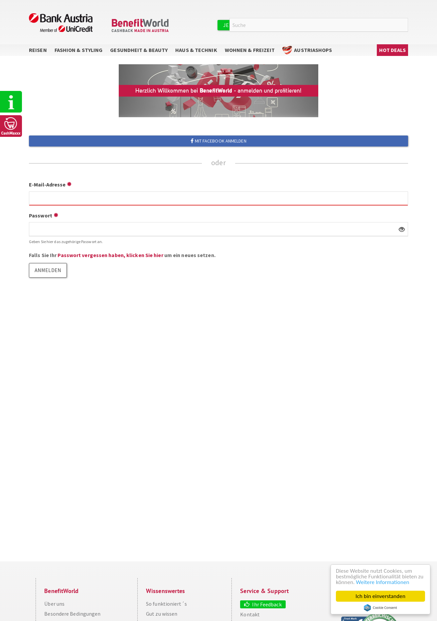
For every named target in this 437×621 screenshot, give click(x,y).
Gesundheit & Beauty (139, 50)
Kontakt (250, 614)
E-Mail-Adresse (47, 184)
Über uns (54, 603)
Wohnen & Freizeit (250, 50)
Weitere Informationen (382, 582)
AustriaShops (313, 50)
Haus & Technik (196, 50)
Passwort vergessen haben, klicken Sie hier (110, 255)
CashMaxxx (11, 126)
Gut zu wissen (161, 613)
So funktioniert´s (166, 603)
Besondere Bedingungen (72, 613)
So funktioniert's (11, 102)
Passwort (40, 215)
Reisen (38, 50)
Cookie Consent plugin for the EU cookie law (380, 607)
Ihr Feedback (266, 604)
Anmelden (331, 24)
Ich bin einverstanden (380, 596)
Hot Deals (392, 50)
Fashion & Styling (79, 50)
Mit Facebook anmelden (218, 141)
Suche (404, 25)
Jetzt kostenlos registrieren (264, 25)
